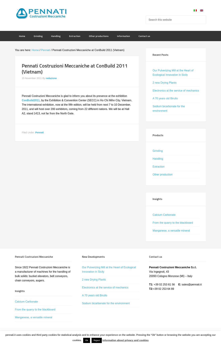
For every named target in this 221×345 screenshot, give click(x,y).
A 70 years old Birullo (165, 98)
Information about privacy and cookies (125, 340)
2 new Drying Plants (164, 82)
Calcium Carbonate (164, 214)
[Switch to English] (201, 10)
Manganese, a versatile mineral (171, 230)
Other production (163, 174)
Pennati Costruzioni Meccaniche (42, 13)
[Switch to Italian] (195, 10)
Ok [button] (86, 340)
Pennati (39, 132)
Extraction (158, 166)
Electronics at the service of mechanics (176, 90)
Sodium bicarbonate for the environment (106, 303)
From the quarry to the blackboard (173, 222)
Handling (158, 158)
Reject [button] (97, 340)
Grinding (158, 150)
